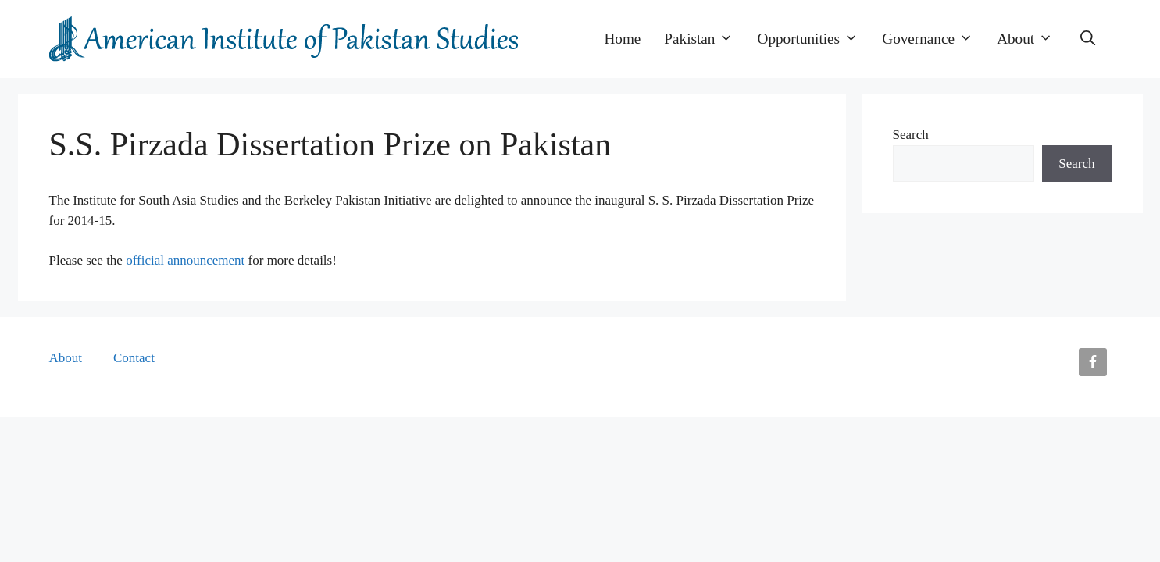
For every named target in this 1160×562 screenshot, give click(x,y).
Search (911, 134)
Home (622, 38)
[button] (1088, 39)
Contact (134, 357)
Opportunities (814, 39)
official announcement (185, 260)
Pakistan (704, 39)
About (1031, 39)
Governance (933, 39)
